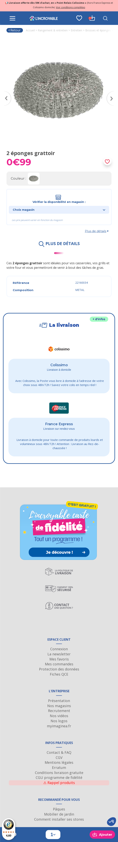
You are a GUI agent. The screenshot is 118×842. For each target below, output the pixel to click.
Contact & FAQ (59, 752)
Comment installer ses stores (59, 819)
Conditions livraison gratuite (59, 772)
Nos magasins (59, 705)
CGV (59, 757)
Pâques (59, 809)
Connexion (59, 649)
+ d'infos (99, 319)
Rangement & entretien (53, 30)
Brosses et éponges (98, 30)
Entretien (76, 30)
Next (112, 93)
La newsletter (59, 654)
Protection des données (59, 669)
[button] (111, 821)
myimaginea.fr (59, 726)
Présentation (59, 700)
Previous (5, 93)
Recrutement (59, 710)
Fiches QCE (59, 674)
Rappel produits (59, 782)
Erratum (59, 767)
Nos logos (59, 720)
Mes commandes (59, 664)
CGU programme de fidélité (59, 777)
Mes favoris (59, 659)
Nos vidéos (59, 715)
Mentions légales (59, 762)
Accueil (30, 30)
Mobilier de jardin (59, 814)
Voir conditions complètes (70, 7)
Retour (14, 30)
